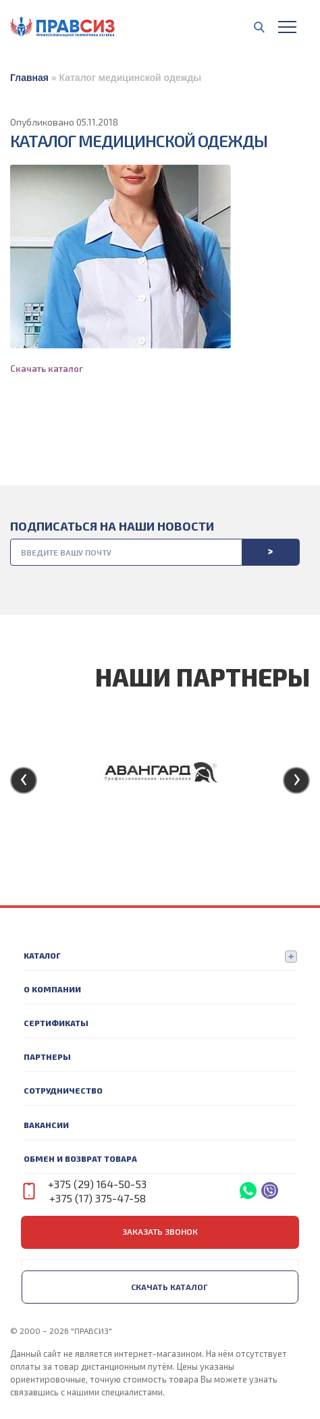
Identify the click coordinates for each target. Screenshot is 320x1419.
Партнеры (47, 1056)
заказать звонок (160, 1231)
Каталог (42, 955)
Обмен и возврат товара (80, 1158)
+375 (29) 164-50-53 (97, 1183)
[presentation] (23, 780)
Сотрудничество (63, 1090)
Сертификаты (56, 1022)
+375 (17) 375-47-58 (97, 1198)
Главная (29, 77)
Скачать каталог (46, 368)
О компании (52, 989)
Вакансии (46, 1124)
